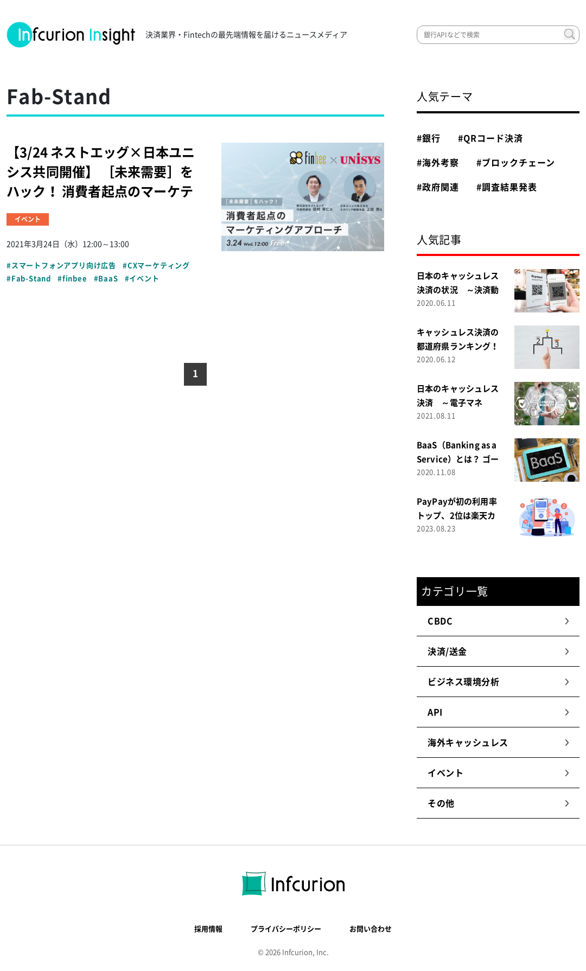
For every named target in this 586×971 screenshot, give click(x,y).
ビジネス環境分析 (498, 682)
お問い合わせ (370, 928)
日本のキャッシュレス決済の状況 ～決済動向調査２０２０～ (458, 290)
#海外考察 (438, 162)
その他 (498, 803)
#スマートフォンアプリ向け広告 (61, 265)
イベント (498, 773)
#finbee (72, 278)
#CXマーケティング (156, 265)
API (498, 712)
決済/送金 (498, 651)
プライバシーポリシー (286, 928)
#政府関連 (438, 187)
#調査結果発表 (506, 187)
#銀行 (429, 138)
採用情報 (208, 928)
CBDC (498, 621)
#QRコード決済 (490, 138)
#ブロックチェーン (516, 162)
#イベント (142, 278)
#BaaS (106, 278)
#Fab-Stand (29, 278)
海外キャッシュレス (498, 742)
